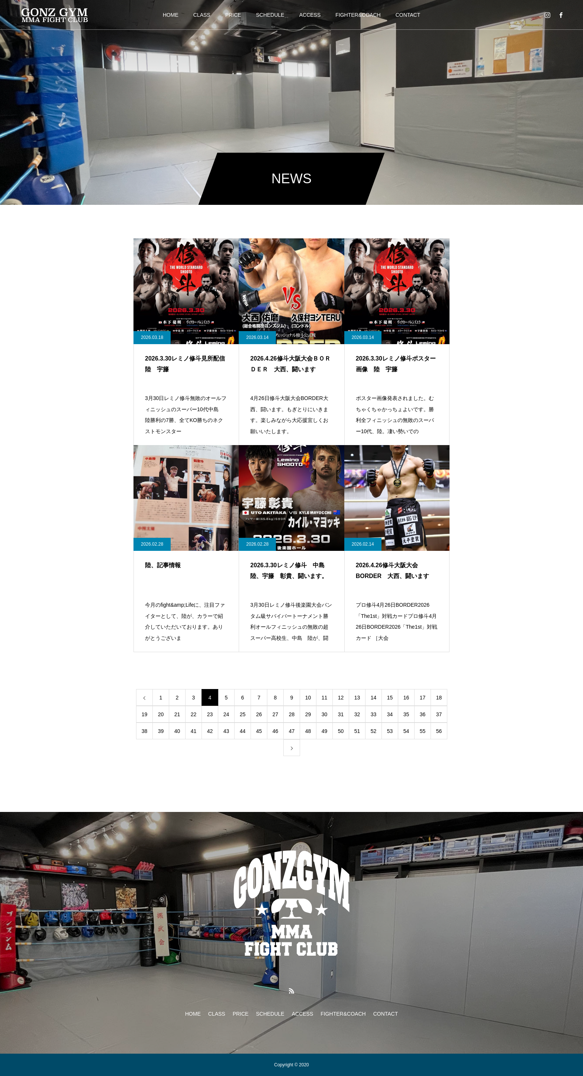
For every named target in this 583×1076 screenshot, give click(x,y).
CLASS (201, 15)
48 (308, 731)
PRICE (233, 15)
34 (390, 714)
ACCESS (310, 15)
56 (439, 731)
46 (275, 731)
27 (275, 714)
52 (374, 731)
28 (292, 714)
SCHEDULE (270, 15)
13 (357, 698)
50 (341, 731)
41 (194, 731)
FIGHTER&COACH (357, 15)
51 (357, 731)
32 (357, 714)
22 (194, 714)
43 (226, 731)
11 (325, 698)
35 (406, 714)
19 (145, 714)
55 (423, 731)
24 (226, 714)
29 (308, 714)
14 (374, 698)
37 (439, 714)
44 (243, 731)
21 (177, 714)
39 (161, 731)
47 (292, 731)
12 (341, 698)
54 (406, 731)
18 (439, 698)
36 (423, 714)
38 (145, 731)
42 (210, 731)
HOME (170, 15)
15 (390, 698)
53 (390, 731)
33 (374, 714)
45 (259, 731)
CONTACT (408, 15)
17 (423, 698)
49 (325, 731)
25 (243, 714)
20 (161, 714)
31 (341, 714)
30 (325, 714)
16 (406, 698)
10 (308, 698)
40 (177, 731)
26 (259, 714)
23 (210, 714)
